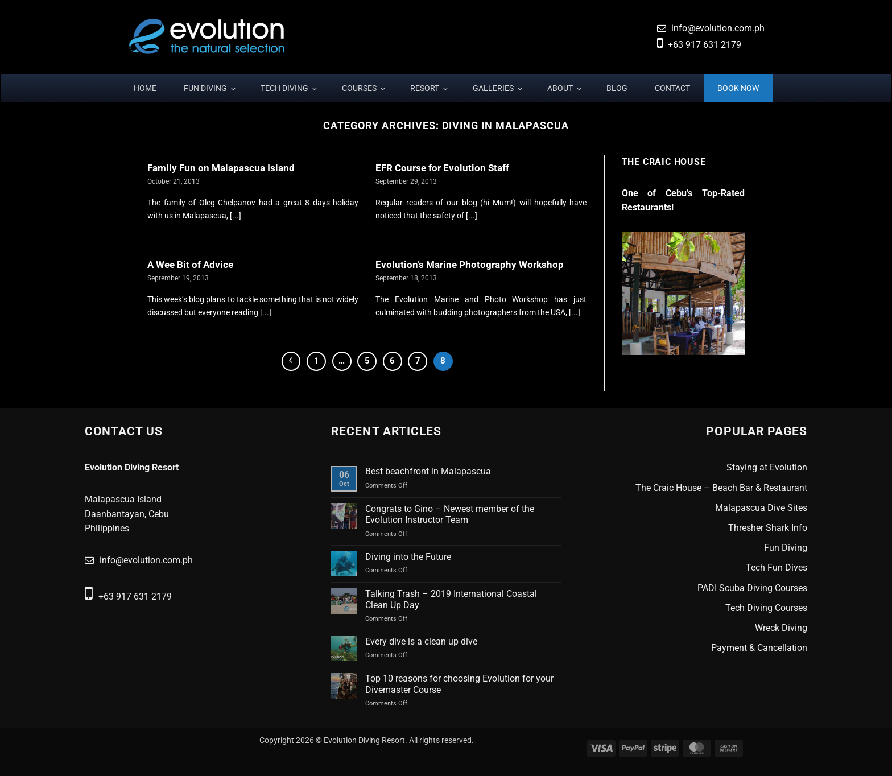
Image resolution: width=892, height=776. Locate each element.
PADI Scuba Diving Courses (752, 588)
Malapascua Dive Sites (761, 507)
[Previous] (291, 361)
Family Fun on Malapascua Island (221, 168)
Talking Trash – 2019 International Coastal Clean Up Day (451, 599)
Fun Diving (785, 547)
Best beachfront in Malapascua (428, 471)
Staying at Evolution (766, 467)
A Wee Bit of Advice (190, 264)
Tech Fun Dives (776, 567)
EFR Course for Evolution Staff (442, 168)
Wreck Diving (781, 627)
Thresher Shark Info (767, 527)
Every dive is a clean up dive (421, 641)
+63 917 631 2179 (704, 44)
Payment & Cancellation (759, 647)
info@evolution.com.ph (718, 28)
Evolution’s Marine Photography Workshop (469, 264)
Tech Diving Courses (766, 607)
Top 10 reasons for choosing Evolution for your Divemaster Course (459, 684)
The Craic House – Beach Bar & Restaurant (721, 487)
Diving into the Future (408, 556)
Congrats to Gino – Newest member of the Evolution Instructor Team (449, 514)
